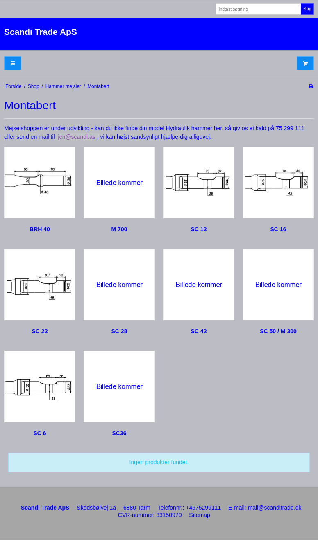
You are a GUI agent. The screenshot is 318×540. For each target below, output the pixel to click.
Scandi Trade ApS (40, 31)
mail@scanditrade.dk (275, 507)
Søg (307, 8)
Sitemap (199, 515)
